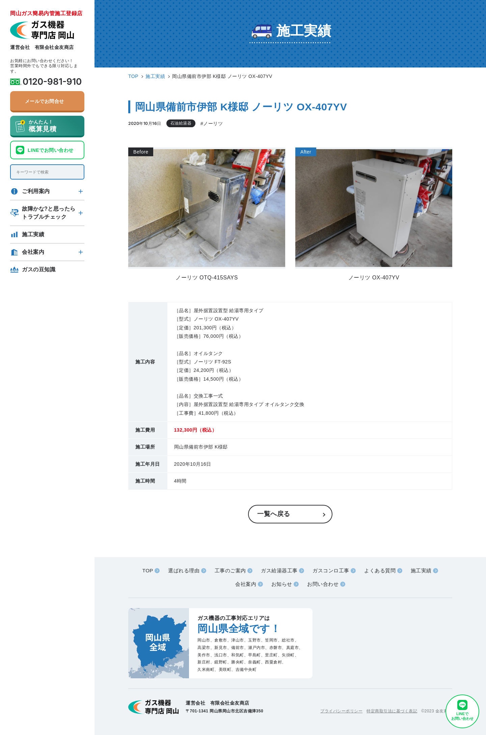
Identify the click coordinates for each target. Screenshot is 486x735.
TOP (147, 570)
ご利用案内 (36, 191)
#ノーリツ (211, 123)
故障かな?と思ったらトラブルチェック (49, 213)
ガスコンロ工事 (331, 570)
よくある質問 (380, 570)
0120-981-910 (52, 81)
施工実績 (33, 234)
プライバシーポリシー (341, 711)
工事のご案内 (230, 570)
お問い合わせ (323, 584)
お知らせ (281, 584)
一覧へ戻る (273, 513)
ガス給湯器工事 (279, 570)
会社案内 (33, 252)
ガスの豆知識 (38, 269)
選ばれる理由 (183, 570)
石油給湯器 (181, 123)
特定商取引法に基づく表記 (392, 711)
